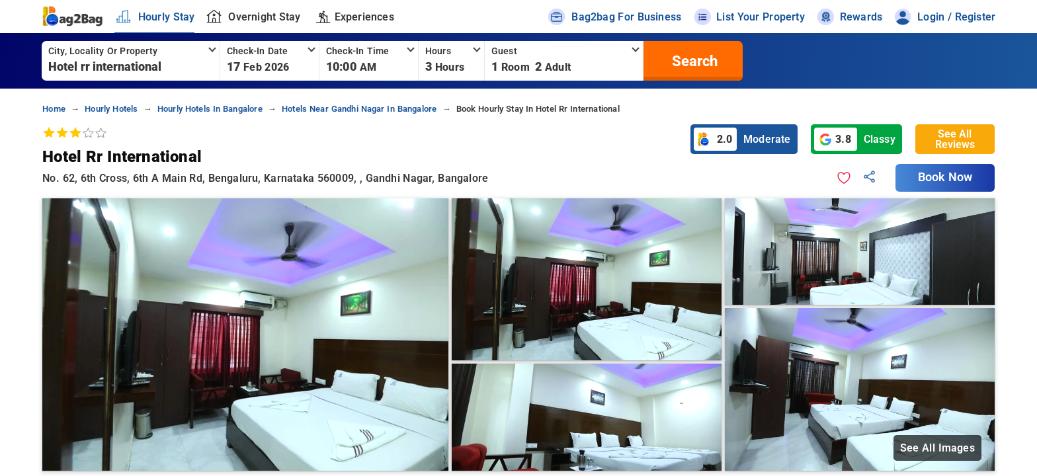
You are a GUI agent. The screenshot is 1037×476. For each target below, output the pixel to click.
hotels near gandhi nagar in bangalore (359, 109)
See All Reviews (955, 139)
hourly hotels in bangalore (210, 109)
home (53, 109)
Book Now (945, 177)
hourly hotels (111, 109)
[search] (693, 61)
